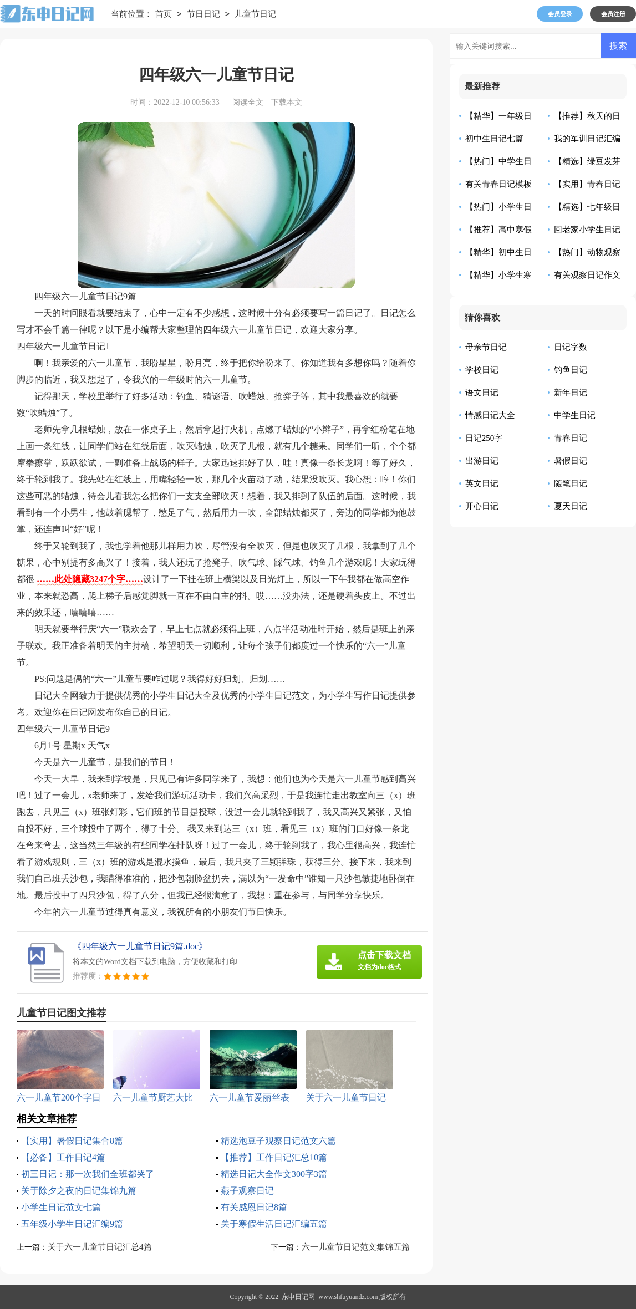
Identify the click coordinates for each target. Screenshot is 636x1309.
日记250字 (484, 438)
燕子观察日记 (247, 1190)
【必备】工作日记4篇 (63, 1157)
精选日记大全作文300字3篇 (274, 1174)
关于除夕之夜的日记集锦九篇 (78, 1190)
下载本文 (286, 102)
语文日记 (481, 392)
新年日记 (570, 392)
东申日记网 (298, 1297)
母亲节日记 (486, 347)
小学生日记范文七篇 (61, 1207)
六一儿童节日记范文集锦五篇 (356, 1246)
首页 (163, 14)
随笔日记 (570, 483)
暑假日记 (570, 460)
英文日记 (481, 483)
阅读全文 (247, 102)
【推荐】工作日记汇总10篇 (274, 1157)
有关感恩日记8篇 (254, 1207)
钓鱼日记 (570, 369)
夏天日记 (570, 506)
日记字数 (570, 347)
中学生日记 (575, 415)
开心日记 (481, 506)
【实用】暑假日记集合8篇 (72, 1140)
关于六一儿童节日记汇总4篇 (100, 1246)
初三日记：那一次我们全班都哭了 (87, 1174)
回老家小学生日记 (587, 229)
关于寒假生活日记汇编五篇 (274, 1224)
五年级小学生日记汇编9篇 (72, 1224)
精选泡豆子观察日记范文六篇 (278, 1140)
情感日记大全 (490, 415)
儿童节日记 (255, 14)
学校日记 (481, 369)
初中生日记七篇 (494, 138)
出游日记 (481, 460)
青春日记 (570, 438)
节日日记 (203, 14)
